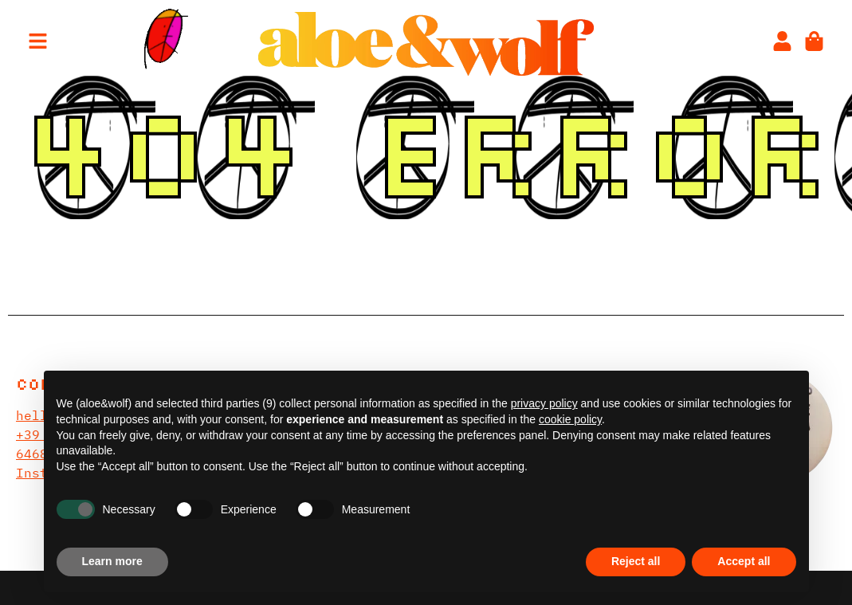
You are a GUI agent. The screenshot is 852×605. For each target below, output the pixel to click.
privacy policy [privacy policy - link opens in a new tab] (544, 403)
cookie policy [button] (570, 419)
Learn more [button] (112, 561)
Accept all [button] (743, 561)
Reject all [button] (635, 561)
